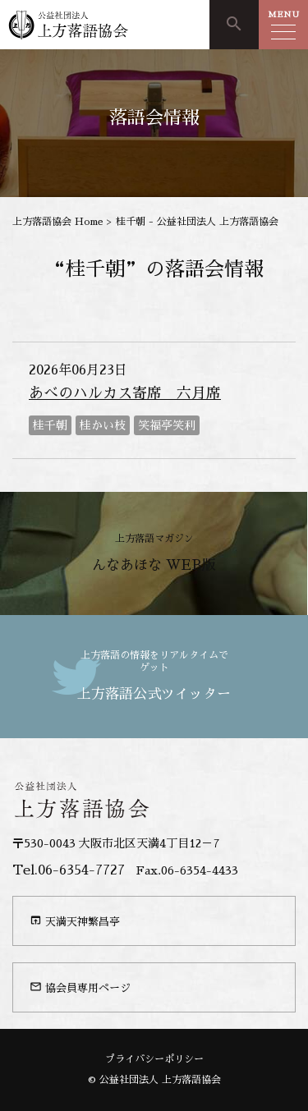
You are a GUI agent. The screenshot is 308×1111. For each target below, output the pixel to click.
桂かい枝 (103, 425)
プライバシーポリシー (154, 1059)
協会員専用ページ (80, 987)
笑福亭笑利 (166, 425)
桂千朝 (50, 425)
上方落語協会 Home (57, 222)
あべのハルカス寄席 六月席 (125, 393)
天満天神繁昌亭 (75, 920)
